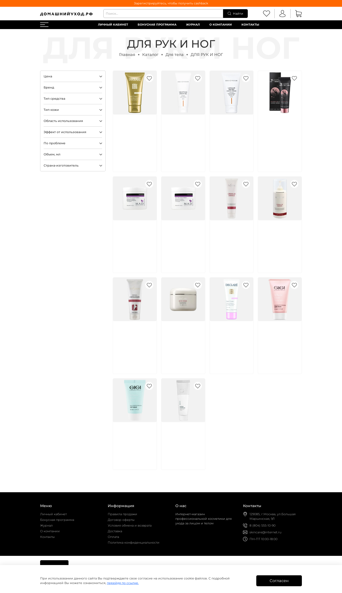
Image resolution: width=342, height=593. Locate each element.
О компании (220, 24)
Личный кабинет (113, 24)
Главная (127, 54)
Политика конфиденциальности (133, 542)
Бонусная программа (157, 24)
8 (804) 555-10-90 (262, 525)
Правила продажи (122, 514)
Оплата (113, 537)
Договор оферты (121, 520)
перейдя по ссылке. (123, 583)
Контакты (250, 24)
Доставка (115, 531)
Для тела (175, 54)
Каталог (150, 54)
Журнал (193, 24)
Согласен (279, 580)
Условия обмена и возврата (130, 525)
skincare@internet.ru (265, 532)
